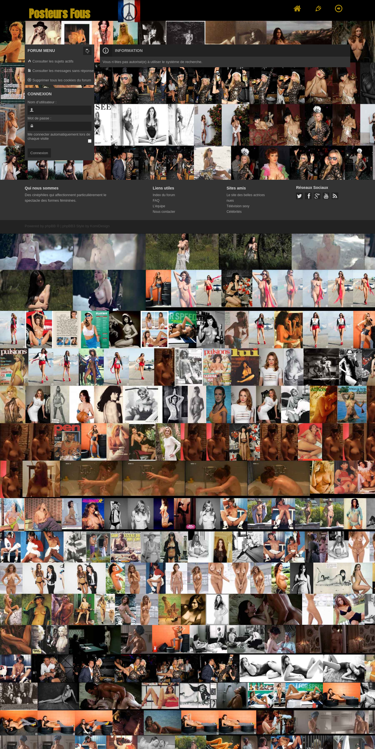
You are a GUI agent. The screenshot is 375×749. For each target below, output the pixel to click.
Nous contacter (164, 212)
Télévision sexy (237, 206)
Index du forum (164, 195)
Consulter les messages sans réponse (61, 71)
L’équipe (159, 206)
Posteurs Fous (59, 14)
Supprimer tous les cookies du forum (59, 80)
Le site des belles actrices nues (245, 198)
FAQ (156, 201)
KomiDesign (100, 226)
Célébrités (233, 212)
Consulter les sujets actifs (50, 61)
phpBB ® (52, 226)
